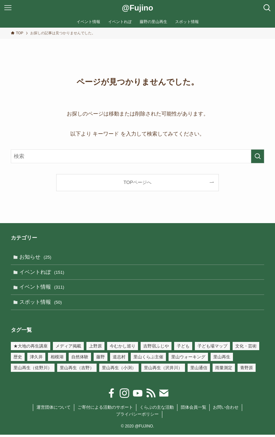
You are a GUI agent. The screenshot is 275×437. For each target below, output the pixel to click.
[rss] (150, 395)
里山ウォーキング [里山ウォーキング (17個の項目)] (188, 359)
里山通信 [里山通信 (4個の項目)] (198, 370)
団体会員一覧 (193, 409)
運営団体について (53, 409)
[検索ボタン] (267, 8)
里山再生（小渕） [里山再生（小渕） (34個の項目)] (119, 370)
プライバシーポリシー (137, 416)
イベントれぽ (42, 272)
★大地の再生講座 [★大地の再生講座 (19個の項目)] (30, 348)
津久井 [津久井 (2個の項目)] (36, 359)
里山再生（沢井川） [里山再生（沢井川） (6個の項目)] (163, 370)
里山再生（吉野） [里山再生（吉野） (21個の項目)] (77, 370)
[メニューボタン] (8, 8)
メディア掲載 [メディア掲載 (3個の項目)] (68, 348)
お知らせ (36, 257)
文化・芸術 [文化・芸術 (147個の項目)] (246, 348)
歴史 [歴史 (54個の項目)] (17, 359)
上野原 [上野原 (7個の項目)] (95, 348)
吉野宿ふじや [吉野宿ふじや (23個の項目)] (156, 348)
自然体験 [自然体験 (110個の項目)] (79, 359)
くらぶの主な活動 (157, 409)
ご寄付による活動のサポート (105, 409)
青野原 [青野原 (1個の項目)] (246, 370)
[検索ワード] (137, 156)
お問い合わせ (226, 409)
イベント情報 (42, 288)
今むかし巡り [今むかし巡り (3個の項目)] (122, 348)
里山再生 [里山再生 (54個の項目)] (221, 359)
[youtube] (137, 395)
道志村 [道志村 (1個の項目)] (119, 359)
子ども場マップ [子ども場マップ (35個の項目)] (212, 348)
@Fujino (137, 8)
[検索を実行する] (257, 156)
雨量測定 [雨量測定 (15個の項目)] (223, 370)
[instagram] (124, 395)
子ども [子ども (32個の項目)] (183, 348)
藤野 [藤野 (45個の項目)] (100, 359)
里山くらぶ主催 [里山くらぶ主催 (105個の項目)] (148, 359)
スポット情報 (41, 304)
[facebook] (111, 395)
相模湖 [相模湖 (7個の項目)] (57, 359)
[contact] (164, 395)
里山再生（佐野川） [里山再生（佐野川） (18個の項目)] (32, 370)
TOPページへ (137, 182)
